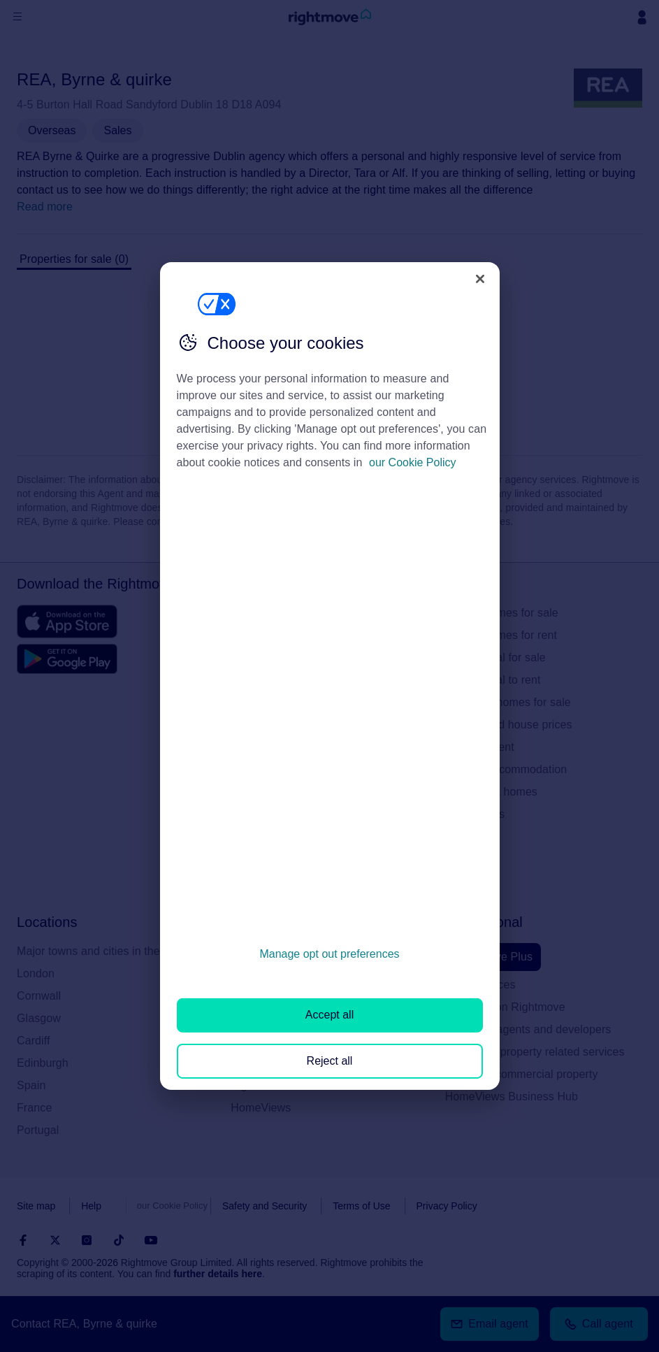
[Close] (480, 279)
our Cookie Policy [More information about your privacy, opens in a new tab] (412, 462)
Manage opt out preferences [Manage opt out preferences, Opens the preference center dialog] (329, 954)
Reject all (330, 1061)
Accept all (329, 1015)
